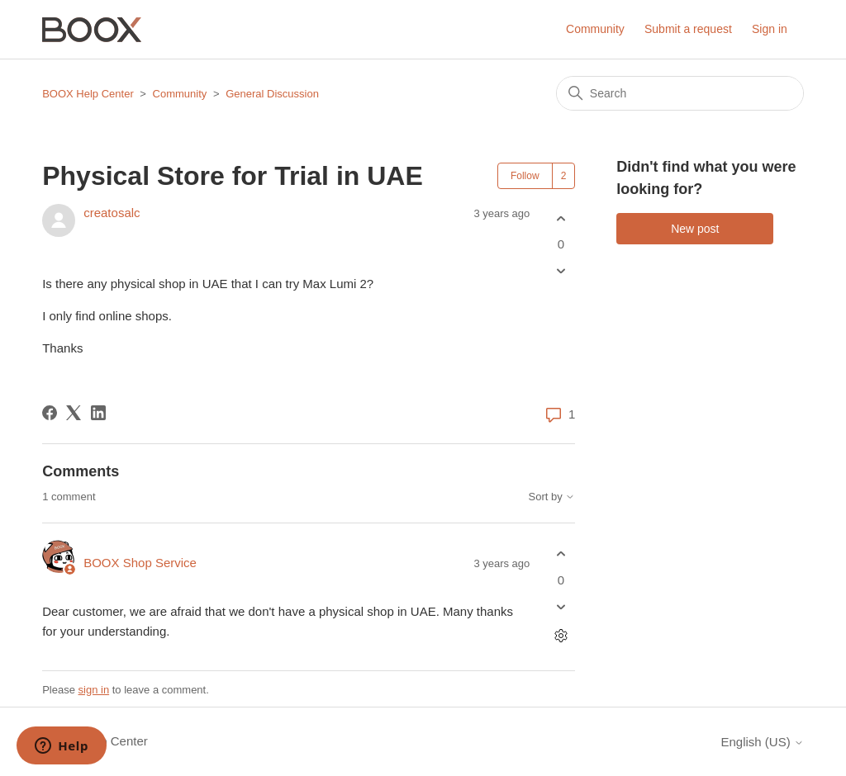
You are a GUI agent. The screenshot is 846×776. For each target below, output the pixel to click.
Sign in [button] (769, 28)
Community (595, 28)
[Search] (680, 93)
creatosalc (111, 213)
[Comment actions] (560, 635)
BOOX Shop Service (140, 563)
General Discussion (272, 94)
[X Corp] (73, 412)
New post (695, 228)
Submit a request (688, 28)
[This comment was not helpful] (560, 606)
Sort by (552, 497)
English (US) (761, 742)
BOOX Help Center (88, 94)
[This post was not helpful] (560, 271)
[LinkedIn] (98, 412)
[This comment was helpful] (560, 554)
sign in (94, 690)
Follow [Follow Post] (525, 176)
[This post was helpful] (560, 218)
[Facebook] (49, 412)
